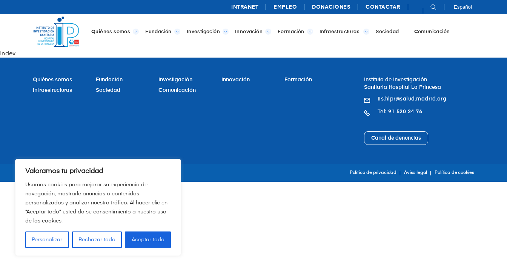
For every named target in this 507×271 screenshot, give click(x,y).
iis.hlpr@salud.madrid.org (412, 99)
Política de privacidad (373, 173)
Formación (294, 32)
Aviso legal (415, 173)
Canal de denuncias (396, 138)
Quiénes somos (113, 32)
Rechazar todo (96, 239)
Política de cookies (454, 173)
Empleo (285, 7)
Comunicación (432, 31)
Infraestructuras (343, 32)
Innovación (251, 32)
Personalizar (47, 239)
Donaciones (331, 7)
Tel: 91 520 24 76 (400, 111)
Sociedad (387, 31)
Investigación (206, 32)
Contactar (383, 7)
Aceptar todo (148, 239)
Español (463, 7)
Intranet (244, 7)
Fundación (161, 32)
